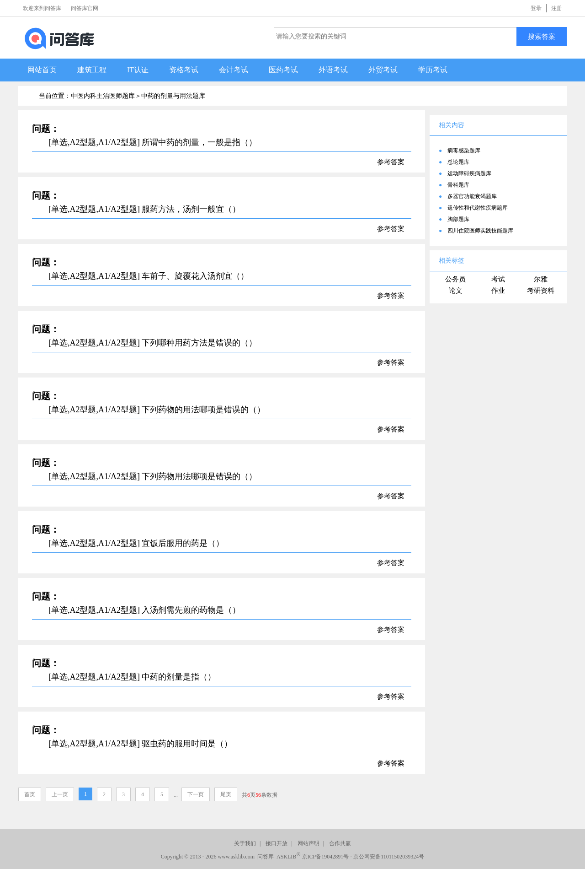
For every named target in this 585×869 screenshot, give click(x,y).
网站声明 (308, 843)
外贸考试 (383, 70)
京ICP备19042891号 (325, 856)
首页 (29, 794)
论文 (456, 290)
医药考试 (283, 70)
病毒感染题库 (463, 150)
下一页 (195, 794)
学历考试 (432, 70)
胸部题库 (458, 219)
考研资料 (540, 290)
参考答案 (390, 162)
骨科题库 (458, 185)
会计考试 (233, 70)
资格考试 (183, 70)
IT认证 (138, 70)
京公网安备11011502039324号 (388, 856)
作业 (498, 290)
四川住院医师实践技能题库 (480, 230)
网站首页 (42, 70)
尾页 (225, 794)
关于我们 (245, 843)
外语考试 (333, 70)
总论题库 (458, 162)
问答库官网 (84, 8)
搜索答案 (541, 36)
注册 (556, 8)
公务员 (455, 279)
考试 (498, 279)
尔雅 (541, 279)
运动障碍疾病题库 (469, 173)
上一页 (60, 794)
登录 (536, 8)
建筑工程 (91, 70)
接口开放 (276, 843)
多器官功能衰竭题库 (472, 196)
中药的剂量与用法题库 (173, 95)
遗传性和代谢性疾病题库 (477, 208)
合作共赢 (340, 843)
